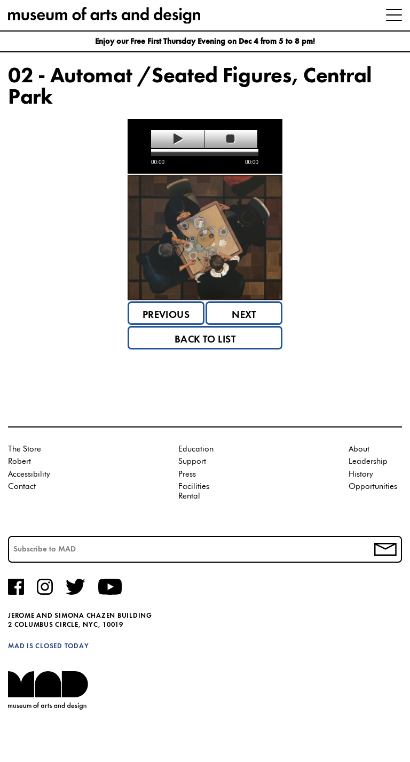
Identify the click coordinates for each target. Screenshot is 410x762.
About (359, 449)
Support (192, 461)
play (177, 139)
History (361, 474)
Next (244, 315)
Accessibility (29, 474)
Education (196, 449)
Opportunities (373, 487)
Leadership (368, 461)
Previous (166, 315)
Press (187, 474)
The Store (24, 449)
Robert (19, 461)
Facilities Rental (193, 491)
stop (230, 139)
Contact (22, 487)
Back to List (205, 340)
